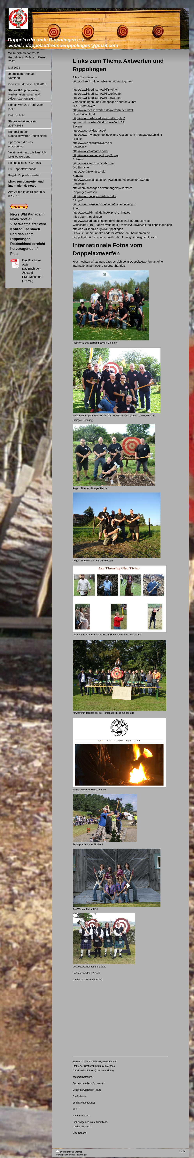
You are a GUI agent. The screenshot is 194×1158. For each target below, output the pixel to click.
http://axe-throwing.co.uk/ (89, 171)
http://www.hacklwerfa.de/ (89, 130)
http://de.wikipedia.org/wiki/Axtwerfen (97, 97)
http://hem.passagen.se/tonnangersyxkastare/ (102, 188)
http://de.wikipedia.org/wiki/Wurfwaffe (97, 93)
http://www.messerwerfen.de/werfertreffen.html (103, 110)
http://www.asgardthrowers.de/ (92, 142)
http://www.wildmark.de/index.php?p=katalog (101, 212)
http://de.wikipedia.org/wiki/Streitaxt (95, 89)
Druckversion (64, 1152)
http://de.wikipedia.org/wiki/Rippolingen (98, 229)
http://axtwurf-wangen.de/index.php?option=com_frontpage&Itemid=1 (117, 134)
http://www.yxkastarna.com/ (90, 151)
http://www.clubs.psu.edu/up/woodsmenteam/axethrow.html (111, 179)
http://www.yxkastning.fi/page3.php (95, 155)
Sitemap (78, 1152)
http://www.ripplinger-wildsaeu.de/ (94, 196)
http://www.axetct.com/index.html (94, 163)
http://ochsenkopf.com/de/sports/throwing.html (102, 81)
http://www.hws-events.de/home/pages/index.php (104, 204)
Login (182, 1151)
